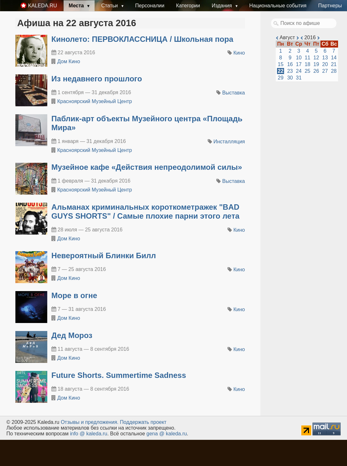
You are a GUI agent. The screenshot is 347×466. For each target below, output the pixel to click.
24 (299, 71)
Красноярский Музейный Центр (94, 101)
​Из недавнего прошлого (96, 78)
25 (307, 71)
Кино (239, 53)
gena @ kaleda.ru (166, 433)
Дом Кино (68, 61)
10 (299, 57)
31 (299, 77)
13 (325, 57)
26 (316, 71)
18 (307, 64)
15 (280, 64)
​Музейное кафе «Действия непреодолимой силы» (146, 167)
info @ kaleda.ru (88, 433)
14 (334, 57)
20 (325, 64)
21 (334, 64)
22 (280, 71)
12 (316, 57)
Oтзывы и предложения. (90, 422)
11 (307, 57)
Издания (222, 5)
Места (77, 5)
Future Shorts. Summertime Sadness (118, 375)
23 (290, 71)
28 (334, 71)
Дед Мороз (71, 335)
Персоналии (149, 5)
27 (325, 71)
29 (280, 77)
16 (290, 64)
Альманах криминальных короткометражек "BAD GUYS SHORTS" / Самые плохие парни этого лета (145, 211)
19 (316, 64)
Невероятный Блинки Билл (103, 255)
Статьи (110, 5)
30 (290, 77)
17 (299, 64)
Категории (188, 5)
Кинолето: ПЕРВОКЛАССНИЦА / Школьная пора (142, 39)
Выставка (233, 92)
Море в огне (74, 295)
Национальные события (277, 5)
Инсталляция (229, 141)
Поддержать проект (143, 422)
